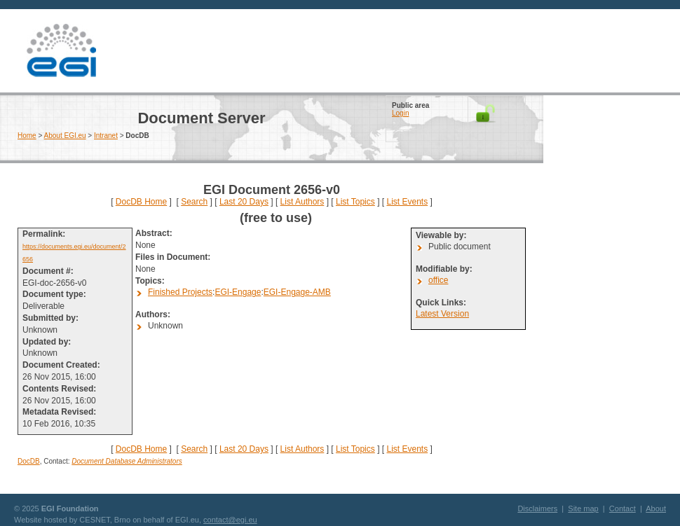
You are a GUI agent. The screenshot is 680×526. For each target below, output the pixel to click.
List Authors (302, 202)
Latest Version (442, 314)
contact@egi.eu (230, 519)
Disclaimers (537, 508)
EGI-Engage (238, 292)
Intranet (106, 135)
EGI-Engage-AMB (297, 292)
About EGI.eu (65, 135)
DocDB (29, 461)
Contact (622, 508)
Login (400, 113)
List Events (407, 202)
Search (194, 202)
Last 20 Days (243, 202)
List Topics (355, 202)
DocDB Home (141, 202)
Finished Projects (180, 292)
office (438, 280)
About (656, 508)
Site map (583, 508)
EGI (61, 50)
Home (27, 135)
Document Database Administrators (127, 461)
